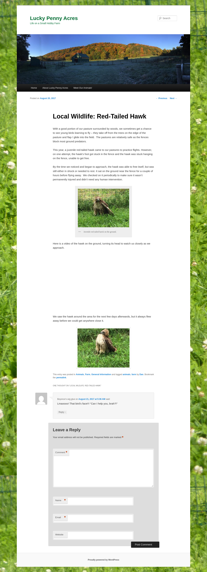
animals (127, 374)
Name (60, 500)
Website (59, 534)
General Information (101, 374)
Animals (80, 374)
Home (34, 88)
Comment (61, 452)
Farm (87, 374)
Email (60, 517)
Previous (161, 98)
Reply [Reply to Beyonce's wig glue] (62, 412)
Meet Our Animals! (83, 88)
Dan (141, 374)
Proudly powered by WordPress (103, 560)
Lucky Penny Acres (54, 18)
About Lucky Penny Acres (55, 88)
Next (173, 98)
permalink (61, 377)
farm (134, 374)
